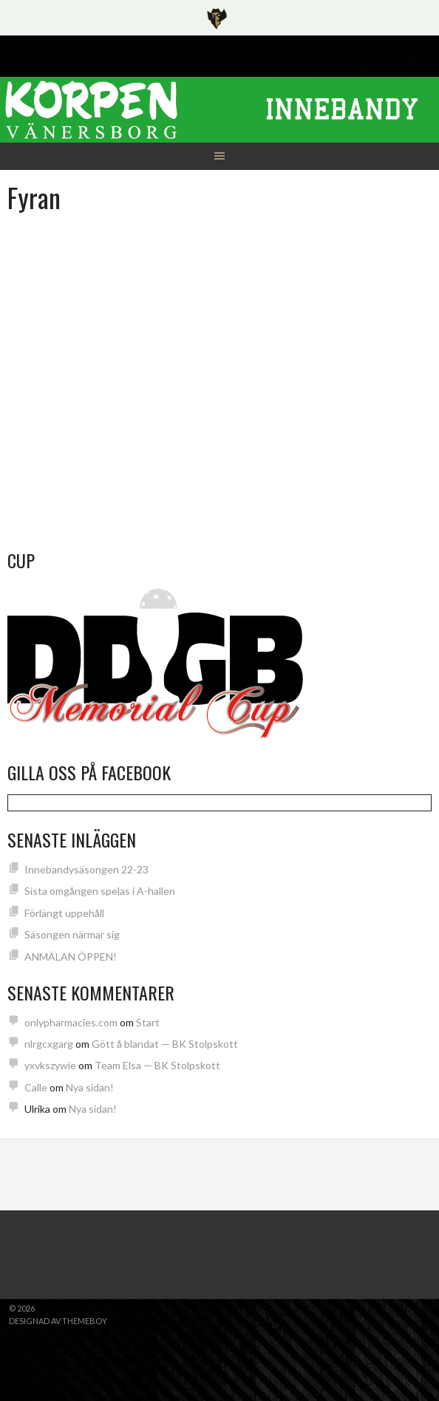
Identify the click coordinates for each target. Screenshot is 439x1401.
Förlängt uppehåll (64, 913)
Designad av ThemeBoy (58, 1321)
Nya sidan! (90, 1087)
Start (148, 1022)
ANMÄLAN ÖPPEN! (70, 956)
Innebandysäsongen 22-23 (86, 869)
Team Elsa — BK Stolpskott (157, 1065)
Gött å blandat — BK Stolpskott (165, 1043)
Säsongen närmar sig (72, 934)
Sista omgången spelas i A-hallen (99, 890)
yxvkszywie (50, 1065)
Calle (35, 1087)
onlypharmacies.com (71, 1022)
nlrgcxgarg (48, 1043)
